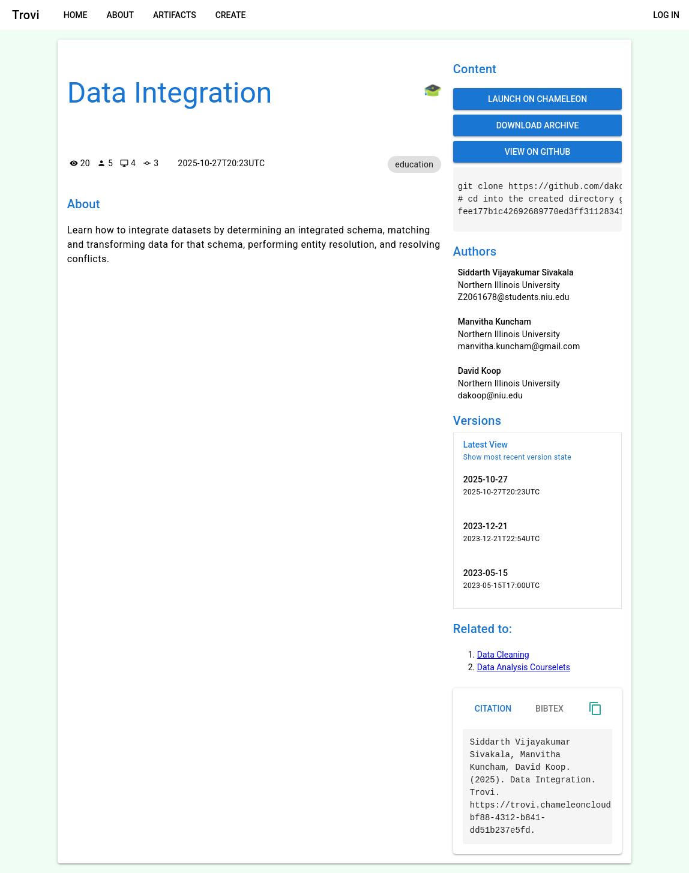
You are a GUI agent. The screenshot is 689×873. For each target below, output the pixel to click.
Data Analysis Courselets (523, 667)
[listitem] (538, 450)
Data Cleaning (503, 654)
